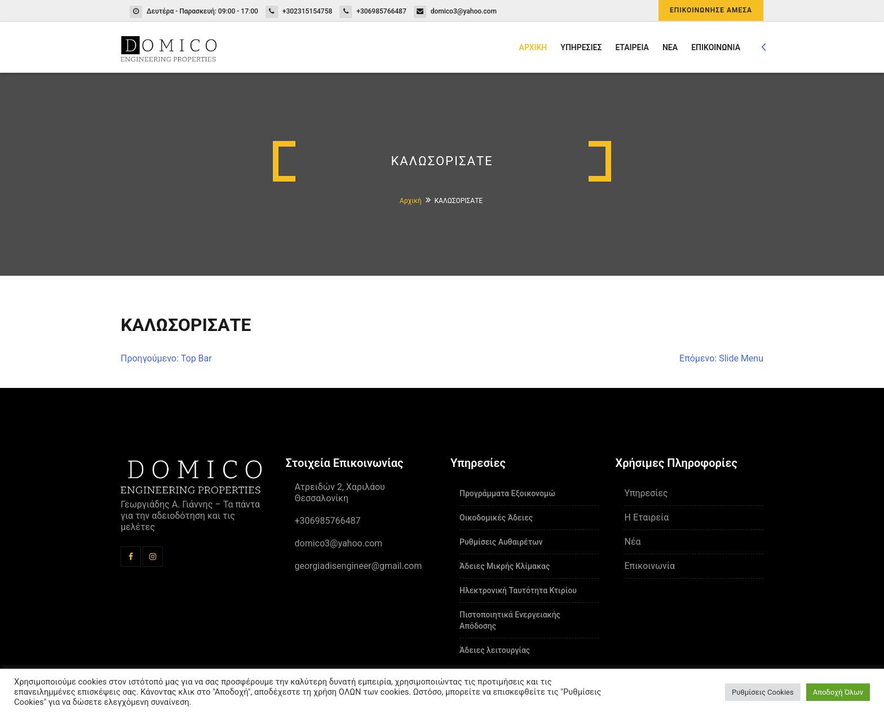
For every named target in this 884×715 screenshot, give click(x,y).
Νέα (633, 541)
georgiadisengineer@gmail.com (358, 565)
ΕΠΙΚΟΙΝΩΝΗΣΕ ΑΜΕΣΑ (711, 10)
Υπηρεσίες (646, 493)
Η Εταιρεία (647, 517)
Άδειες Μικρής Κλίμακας (504, 566)
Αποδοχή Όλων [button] (838, 692)
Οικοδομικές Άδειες (496, 517)
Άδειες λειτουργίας (494, 650)
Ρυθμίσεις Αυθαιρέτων (500, 541)
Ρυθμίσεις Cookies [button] (763, 692)
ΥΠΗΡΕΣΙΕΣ (581, 47)
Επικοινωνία (650, 565)
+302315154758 (307, 11)
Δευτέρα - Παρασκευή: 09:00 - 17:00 (202, 11)
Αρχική (411, 201)
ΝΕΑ (670, 47)
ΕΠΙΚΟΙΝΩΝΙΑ (715, 47)
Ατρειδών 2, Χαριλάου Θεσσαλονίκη (340, 493)
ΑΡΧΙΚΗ (533, 47)
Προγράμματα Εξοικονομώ (507, 493)
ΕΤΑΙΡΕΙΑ (632, 47)
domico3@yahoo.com (464, 11)
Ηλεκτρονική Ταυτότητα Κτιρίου (518, 590)
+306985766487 (381, 11)
